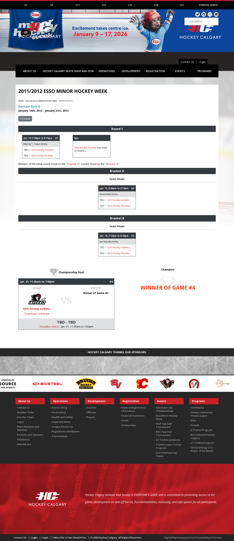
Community (197, 407)
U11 (78, 5)
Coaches (91, 407)
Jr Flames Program (201, 430)
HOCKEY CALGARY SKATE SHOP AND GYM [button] (68, 71)
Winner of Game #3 (95, 293)
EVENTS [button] (180, 71)
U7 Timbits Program (202, 442)
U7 (25, 5)
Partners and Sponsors (30, 434)
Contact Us (187, 62)
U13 (104, 5)
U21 (182, 5)
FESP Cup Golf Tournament (164, 425)
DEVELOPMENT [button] (131, 71)
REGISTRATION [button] (155, 71)
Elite (193, 420)
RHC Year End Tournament (164, 433)
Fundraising (59, 412)
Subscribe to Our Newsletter (69, 537)
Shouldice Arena (48, 326)
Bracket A (73, 164)
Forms (124, 420)
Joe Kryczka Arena (109, 241)
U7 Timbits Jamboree (168, 439)
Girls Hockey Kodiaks (42, 155)
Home (21, 101)
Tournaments (59, 436)
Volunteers (23, 439)
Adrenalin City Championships (164, 409)
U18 (156, 5)
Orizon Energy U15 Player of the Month (202, 449)
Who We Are (24, 444)
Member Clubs (25, 412)
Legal (20, 422)
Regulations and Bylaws (65, 431)
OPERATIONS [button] (107, 71)
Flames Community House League (202, 414)
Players (90, 417)
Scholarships (128, 425)
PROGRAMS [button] (204, 71)
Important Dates (61, 422)
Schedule (25, 118)
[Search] (201, 21)
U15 (130, 5)
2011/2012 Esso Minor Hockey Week (41, 101)
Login (202, 62)
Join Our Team (25, 417)
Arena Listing (59, 407)
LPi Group (215, 537)
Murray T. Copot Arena (35, 144)
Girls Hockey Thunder (85, 147)
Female (195, 425)
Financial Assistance (133, 415)
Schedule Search (208, 5)
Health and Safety (62, 417)
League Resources (62, 426)
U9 (51, 5)
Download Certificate (36, 313)
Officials (91, 412)
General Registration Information (133, 409)
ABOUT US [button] (29, 71)
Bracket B (112, 164)
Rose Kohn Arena (109, 194)
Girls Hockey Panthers (42, 149)
